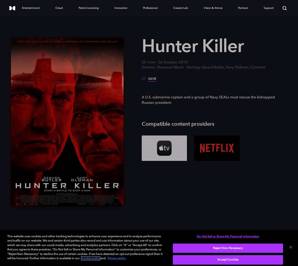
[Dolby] (12, 8)
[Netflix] (216, 148)
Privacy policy (116, 258)
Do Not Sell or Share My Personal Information (228, 236)
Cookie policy (91, 258)
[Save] (149, 80)
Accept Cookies (227, 259)
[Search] (284, 8)
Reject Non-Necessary (228, 248)
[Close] (291, 247)
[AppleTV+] (164, 148)
